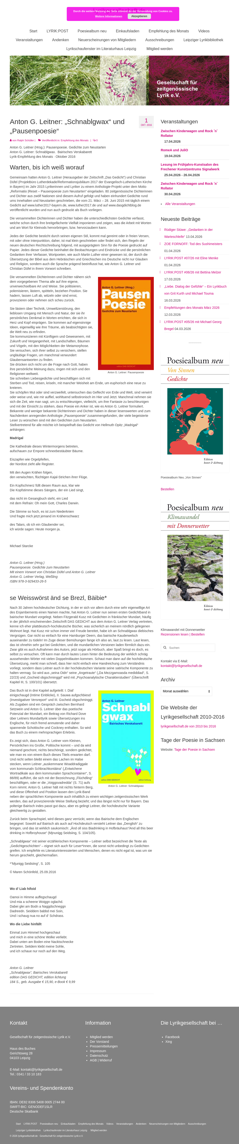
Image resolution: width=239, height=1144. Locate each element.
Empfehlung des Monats (75, 140)
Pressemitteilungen (104, 1046)
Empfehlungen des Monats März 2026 (192, 308)
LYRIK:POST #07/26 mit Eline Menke (191, 258)
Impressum (98, 1051)
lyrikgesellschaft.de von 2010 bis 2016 (188, 726)
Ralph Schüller (25, 140)
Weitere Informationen (108, 16)
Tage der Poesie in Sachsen (194, 749)
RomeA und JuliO (174, 150)
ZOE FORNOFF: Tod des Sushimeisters (193, 244)
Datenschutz (99, 1055)
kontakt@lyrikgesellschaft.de (181, 666)
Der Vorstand (99, 1041)
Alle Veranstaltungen (180, 204)
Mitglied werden (101, 1037)
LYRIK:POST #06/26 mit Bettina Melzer (192, 272)
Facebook (172, 1037)
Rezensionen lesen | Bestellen (183, 634)
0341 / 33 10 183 (29, 1074)
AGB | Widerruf (101, 1060)
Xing (168, 1041)
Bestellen (167, 489)
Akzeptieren (139, 16)
